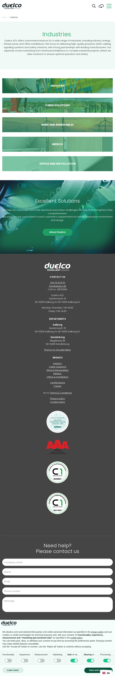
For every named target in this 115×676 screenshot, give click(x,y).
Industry (57, 363)
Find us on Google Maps (57, 349)
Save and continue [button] (98, 670)
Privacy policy (57, 398)
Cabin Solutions (57, 366)
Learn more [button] (13, 670)
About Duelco (57, 232)
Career (57, 386)
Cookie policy (57, 402)
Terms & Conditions (61, 392)
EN (106, 673)
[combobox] (106, 673)
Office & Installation (57, 376)
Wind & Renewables (58, 370)
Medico (57, 373)
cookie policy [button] (76, 638)
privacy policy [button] (97, 632)
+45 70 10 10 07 (57, 282)
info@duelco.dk (57, 286)
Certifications (57, 382)
